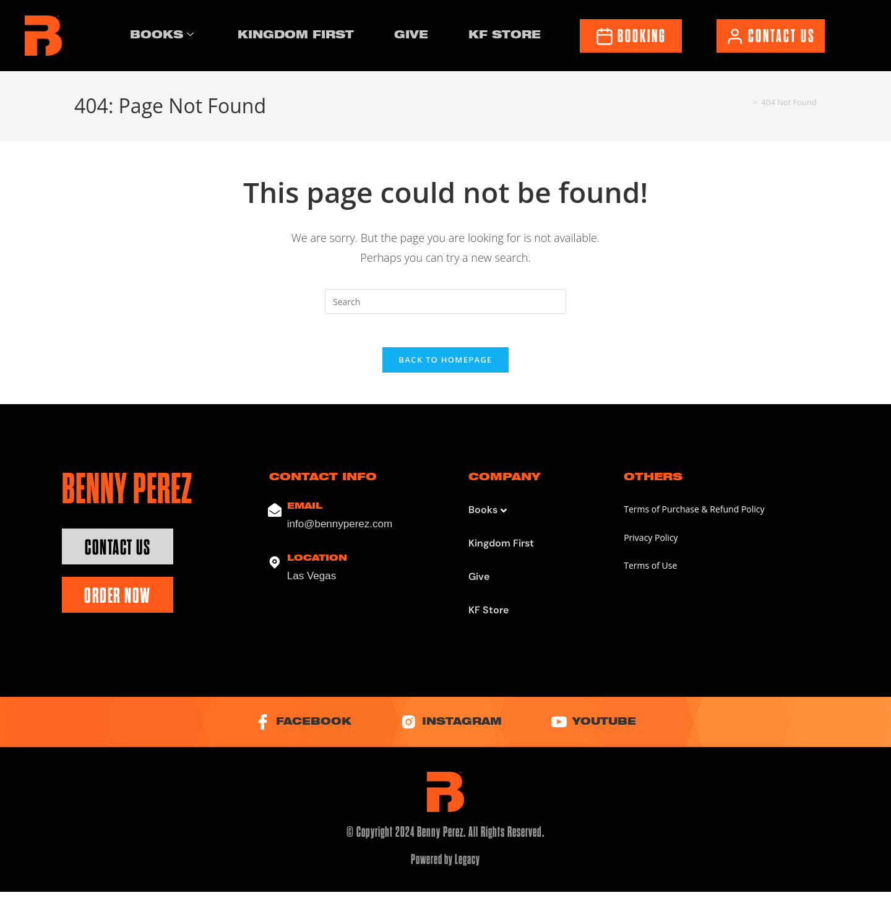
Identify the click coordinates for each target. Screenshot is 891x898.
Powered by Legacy (446, 865)
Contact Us (117, 552)
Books (163, 36)
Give (412, 35)
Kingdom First (297, 35)
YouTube (605, 727)
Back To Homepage (445, 363)
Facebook (292, 727)
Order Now (117, 600)
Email (304, 511)
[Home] (745, 102)
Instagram (452, 727)
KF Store (503, 35)
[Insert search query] (445, 301)
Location (317, 563)
